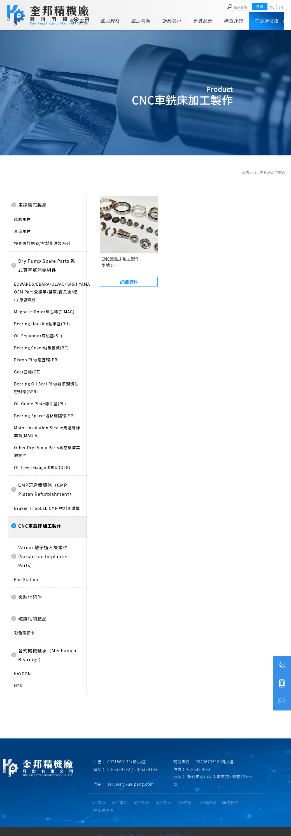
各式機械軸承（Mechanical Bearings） (48, 655)
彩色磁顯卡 (24, 633)
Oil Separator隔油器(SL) (38, 335)
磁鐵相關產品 (32, 618)
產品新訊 (140, 20)
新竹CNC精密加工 (116, 812)
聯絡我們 (233, 20)
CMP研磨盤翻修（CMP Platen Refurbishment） (46, 489)
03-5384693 (199, 769)
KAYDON (22, 673)
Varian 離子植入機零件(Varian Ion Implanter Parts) (43, 556)
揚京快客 (125, 827)
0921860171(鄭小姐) (127, 761)
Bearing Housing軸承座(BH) (42, 323)
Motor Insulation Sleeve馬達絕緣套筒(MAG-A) (47, 431)
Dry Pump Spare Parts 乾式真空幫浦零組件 (46, 265)
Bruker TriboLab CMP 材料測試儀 (47, 508)
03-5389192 (119, 769)
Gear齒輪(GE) (27, 372)
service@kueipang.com (131, 784)
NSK (18, 685)
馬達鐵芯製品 (32, 205)
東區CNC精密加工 (178, 812)
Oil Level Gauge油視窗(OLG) (42, 467)
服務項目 (171, 20)
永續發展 (202, 20)
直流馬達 (22, 231)
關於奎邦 (79, 20)
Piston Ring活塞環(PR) (36, 360)
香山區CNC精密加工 (147, 812)
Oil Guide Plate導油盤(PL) (40, 403)
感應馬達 (22, 219)
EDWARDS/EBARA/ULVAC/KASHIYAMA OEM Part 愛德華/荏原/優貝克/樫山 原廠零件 (47, 291)
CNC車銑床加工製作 (40, 525)
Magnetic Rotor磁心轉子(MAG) (44, 311)
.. (164, 827)
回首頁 (100, 802)
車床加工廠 (202, 812)
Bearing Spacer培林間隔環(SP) (44, 415)
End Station (26, 579)
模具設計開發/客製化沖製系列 (42, 243)
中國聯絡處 (267, 20)
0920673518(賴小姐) (216, 761)
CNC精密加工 (90, 812)
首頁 (245, 172)
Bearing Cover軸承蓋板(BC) (41, 347)
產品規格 (110, 20)
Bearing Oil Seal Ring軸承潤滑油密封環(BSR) (46, 387)
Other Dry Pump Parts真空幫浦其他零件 (47, 451)
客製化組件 (30, 597)
